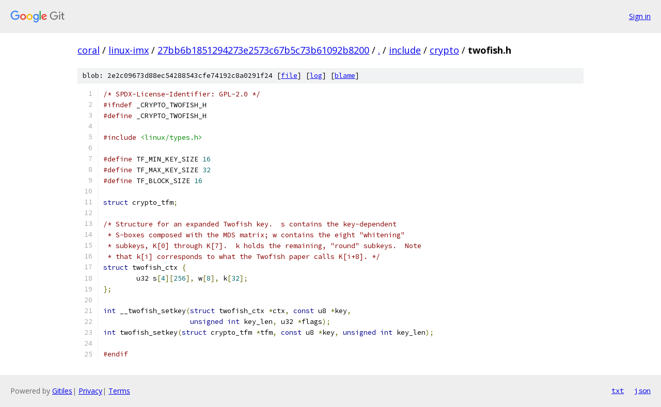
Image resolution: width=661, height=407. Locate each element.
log (316, 75)
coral (88, 50)
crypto (444, 50)
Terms (119, 391)
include (405, 50)
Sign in (640, 16)
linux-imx (128, 50)
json (642, 390)
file (289, 75)
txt (617, 390)
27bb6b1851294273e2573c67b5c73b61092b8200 (263, 50)
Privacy (90, 391)
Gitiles (62, 391)
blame (345, 75)
